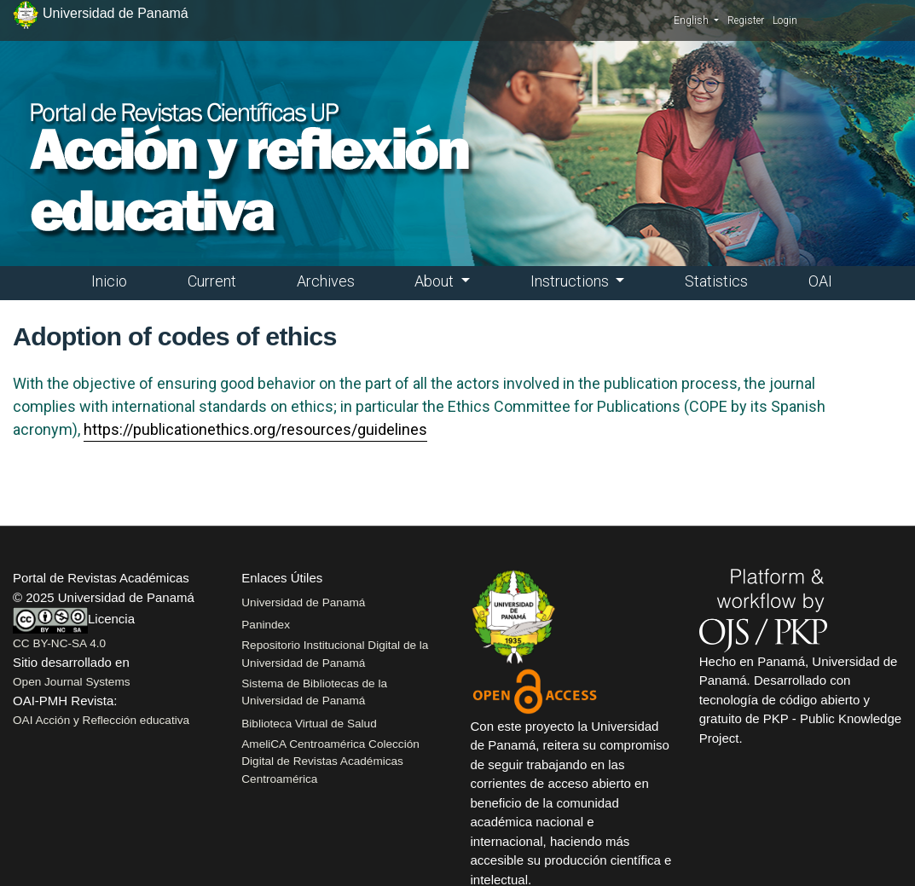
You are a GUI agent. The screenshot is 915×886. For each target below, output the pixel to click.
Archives (326, 281)
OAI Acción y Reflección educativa (101, 720)
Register (745, 20)
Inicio (109, 281)
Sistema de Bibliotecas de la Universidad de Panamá (314, 692)
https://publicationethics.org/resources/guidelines (255, 429)
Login (785, 20)
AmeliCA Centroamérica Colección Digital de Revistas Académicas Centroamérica (330, 761)
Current (212, 281)
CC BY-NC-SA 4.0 (59, 643)
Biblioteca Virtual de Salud (308, 723)
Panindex (265, 624)
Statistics (716, 281)
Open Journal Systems (71, 681)
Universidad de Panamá (303, 602)
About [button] (435, 281)
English (696, 19)
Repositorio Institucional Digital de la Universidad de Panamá (334, 654)
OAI (820, 281)
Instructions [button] (571, 281)
